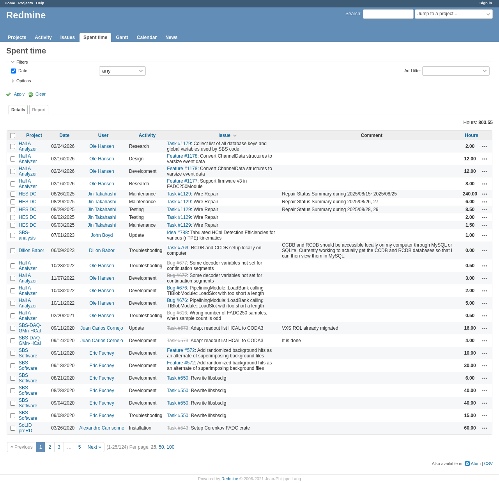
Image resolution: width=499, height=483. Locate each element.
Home (10, 3)
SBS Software (28, 353)
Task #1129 (179, 194)
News (171, 37)
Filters (22, 62)
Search (352, 13)
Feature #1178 (182, 156)
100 (170, 447)
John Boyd (102, 235)
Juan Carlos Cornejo (101, 328)
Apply (19, 94)
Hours (471, 135)
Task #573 (177, 328)
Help (40, 3)
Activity (43, 37)
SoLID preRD (25, 428)
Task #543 (177, 428)
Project (34, 135)
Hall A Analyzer (28, 146)
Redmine (229, 478)
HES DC (27, 194)
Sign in (486, 3)
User (103, 135)
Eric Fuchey (101, 353)
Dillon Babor (31, 250)
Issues (67, 37)
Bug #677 (177, 263)
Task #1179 (179, 143)
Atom (476, 463)
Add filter (412, 70)
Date (22, 70)
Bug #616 (177, 313)
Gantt (122, 37)
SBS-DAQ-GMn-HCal (30, 328)
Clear (40, 94)
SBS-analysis (27, 235)
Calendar (147, 37)
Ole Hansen (101, 146)
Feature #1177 (182, 181)
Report (39, 109)
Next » (94, 447)
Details (18, 109)
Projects (25, 3)
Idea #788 (177, 232)
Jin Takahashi (102, 194)
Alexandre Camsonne (101, 428)
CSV (488, 463)
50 (161, 447)
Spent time (95, 37)
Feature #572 (181, 350)
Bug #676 (177, 288)
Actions (485, 146)
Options (23, 80)
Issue (224, 135)
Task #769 (177, 247)
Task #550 (177, 378)
